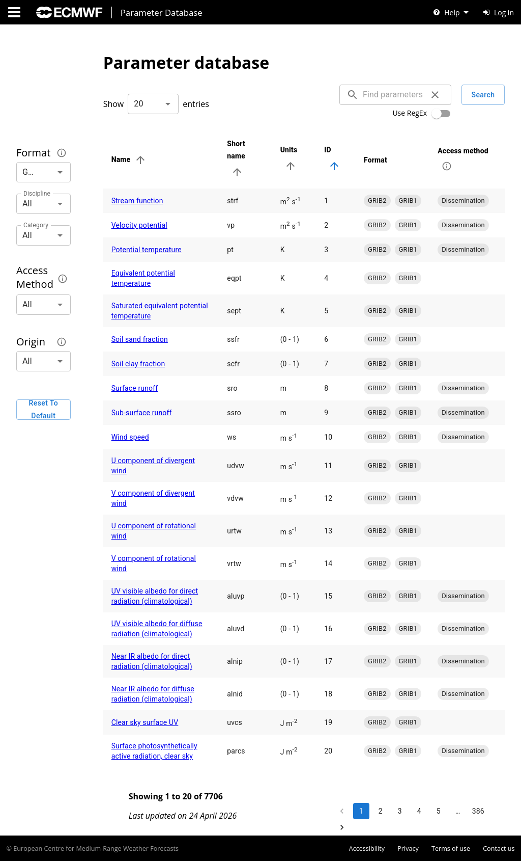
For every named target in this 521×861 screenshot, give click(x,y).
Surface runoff (134, 388)
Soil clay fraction (138, 364)
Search (483, 94)
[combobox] (153, 104)
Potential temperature (146, 250)
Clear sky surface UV (145, 722)
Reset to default (43, 409)
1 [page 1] (361, 811)
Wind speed (130, 437)
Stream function (137, 201)
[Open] (168, 104)
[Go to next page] (342, 827)
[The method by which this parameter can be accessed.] (62, 279)
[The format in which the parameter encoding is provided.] (61, 153)
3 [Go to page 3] (400, 811)
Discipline (36, 193)
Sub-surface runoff (141, 413)
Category (35, 224)
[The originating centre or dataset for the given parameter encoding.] (61, 342)
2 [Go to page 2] (380, 811)
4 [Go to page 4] (419, 811)
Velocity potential (139, 225)
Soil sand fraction (139, 339)
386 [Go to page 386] (478, 811)
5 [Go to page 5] (438, 811)
